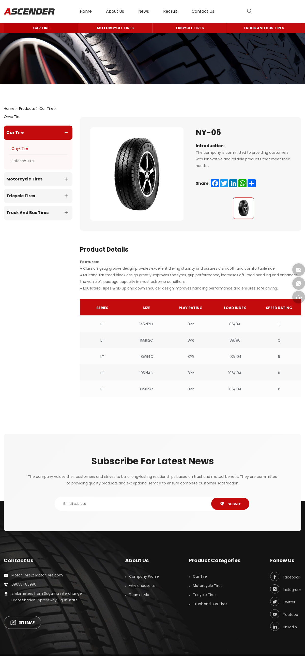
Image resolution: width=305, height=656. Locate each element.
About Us (115, 11)
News (143, 11)
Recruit (170, 11)
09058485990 (23, 584)
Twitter (282, 601)
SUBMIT (230, 504)
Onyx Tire (12, 116)
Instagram (285, 588)
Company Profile (144, 576)
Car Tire (41, 27)
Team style (139, 594)
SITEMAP (22, 622)
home (86, 11)
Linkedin (283, 626)
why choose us (142, 585)
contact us (203, 11)
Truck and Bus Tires (263, 27)
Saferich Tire (22, 160)
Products (27, 108)
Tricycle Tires (189, 27)
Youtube (284, 613)
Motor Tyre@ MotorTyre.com (37, 575)
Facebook (285, 576)
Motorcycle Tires (115, 27)
